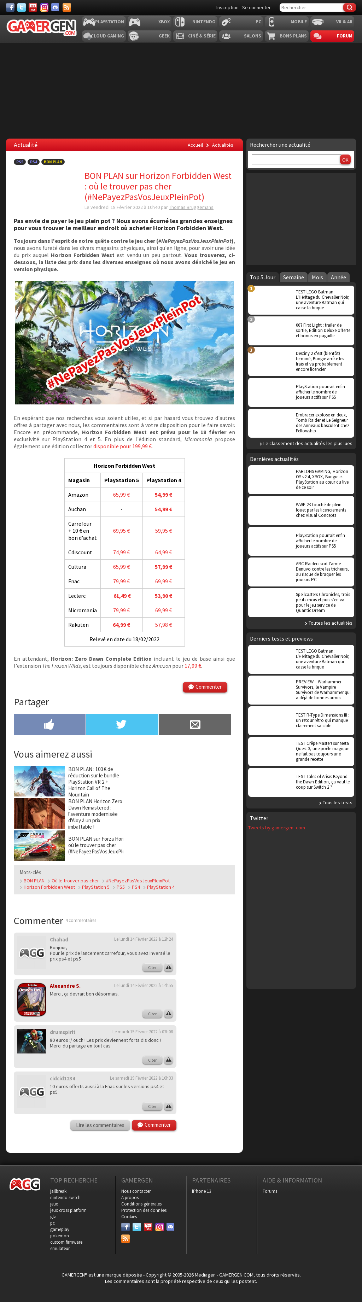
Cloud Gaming (107, 36)
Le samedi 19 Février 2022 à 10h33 (141, 1078)
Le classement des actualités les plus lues (307, 443)
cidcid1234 (62, 1078)
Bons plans (293, 36)
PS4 (33, 161)
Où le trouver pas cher (75, 880)
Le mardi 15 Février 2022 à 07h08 (142, 1032)
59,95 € (163, 530)
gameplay (59, 1229)
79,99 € (121, 581)
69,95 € (121, 530)
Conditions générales (141, 1204)
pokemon (59, 1236)
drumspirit (63, 1032)
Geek (164, 36)
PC (258, 22)
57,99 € (163, 566)
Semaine (293, 277)
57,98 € (163, 624)
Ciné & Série (202, 36)
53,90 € (163, 595)
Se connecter (256, 7)
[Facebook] (10, 7)
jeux (54, 1204)
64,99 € (163, 552)
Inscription (227, 7)
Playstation (109, 22)
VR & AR (344, 22)
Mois (317, 277)
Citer (152, 967)
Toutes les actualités (330, 623)
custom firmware (66, 1242)
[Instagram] (44, 7)
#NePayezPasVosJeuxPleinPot (138, 880)
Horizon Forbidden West (49, 887)
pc (52, 1223)
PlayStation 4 (161, 887)
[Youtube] (33, 7)
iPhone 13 (201, 1191)
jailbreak (58, 1191)
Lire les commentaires (100, 1125)
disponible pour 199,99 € (122, 446)
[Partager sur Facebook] (50, 725)
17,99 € (193, 665)
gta (53, 1217)
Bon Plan (53, 161)
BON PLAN (34, 880)
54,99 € (163, 494)
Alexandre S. (65, 985)
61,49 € (121, 595)
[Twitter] (21, 7)
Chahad (59, 939)
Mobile (299, 22)
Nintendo (204, 22)
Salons (252, 36)
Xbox (164, 22)
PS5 (19, 161)
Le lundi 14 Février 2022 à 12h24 (143, 939)
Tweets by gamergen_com (276, 827)
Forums (270, 1191)
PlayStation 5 (96, 887)
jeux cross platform (68, 1210)
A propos (130, 1198)
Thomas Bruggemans (191, 207)
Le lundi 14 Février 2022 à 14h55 (143, 985)
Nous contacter (136, 1191)
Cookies (129, 1217)
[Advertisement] (211, 1038)
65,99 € (121, 494)
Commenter (208, 686)
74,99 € (121, 552)
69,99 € (163, 581)
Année (338, 277)
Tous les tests (337, 802)
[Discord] (55, 7)
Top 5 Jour (262, 277)
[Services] (67, 7)
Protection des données (144, 1210)
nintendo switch (65, 1198)
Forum (344, 36)
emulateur (60, 1248)
